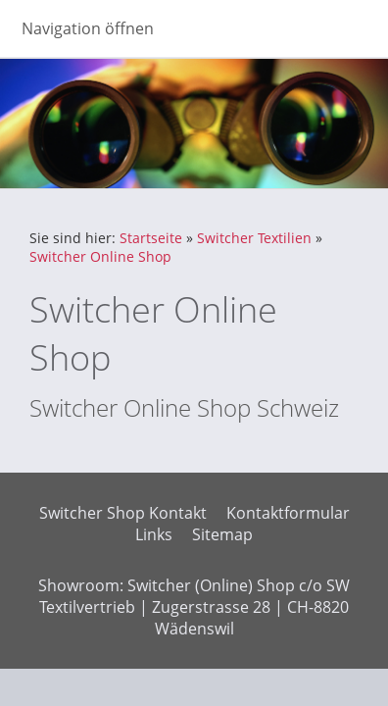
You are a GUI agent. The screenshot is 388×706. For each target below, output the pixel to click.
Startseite (151, 237)
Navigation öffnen (88, 28)
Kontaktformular (288, 513)
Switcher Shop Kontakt (123, 513)
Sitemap (222, 534)
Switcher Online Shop (100, 256)
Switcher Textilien (254, 237)
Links (153, 534)
